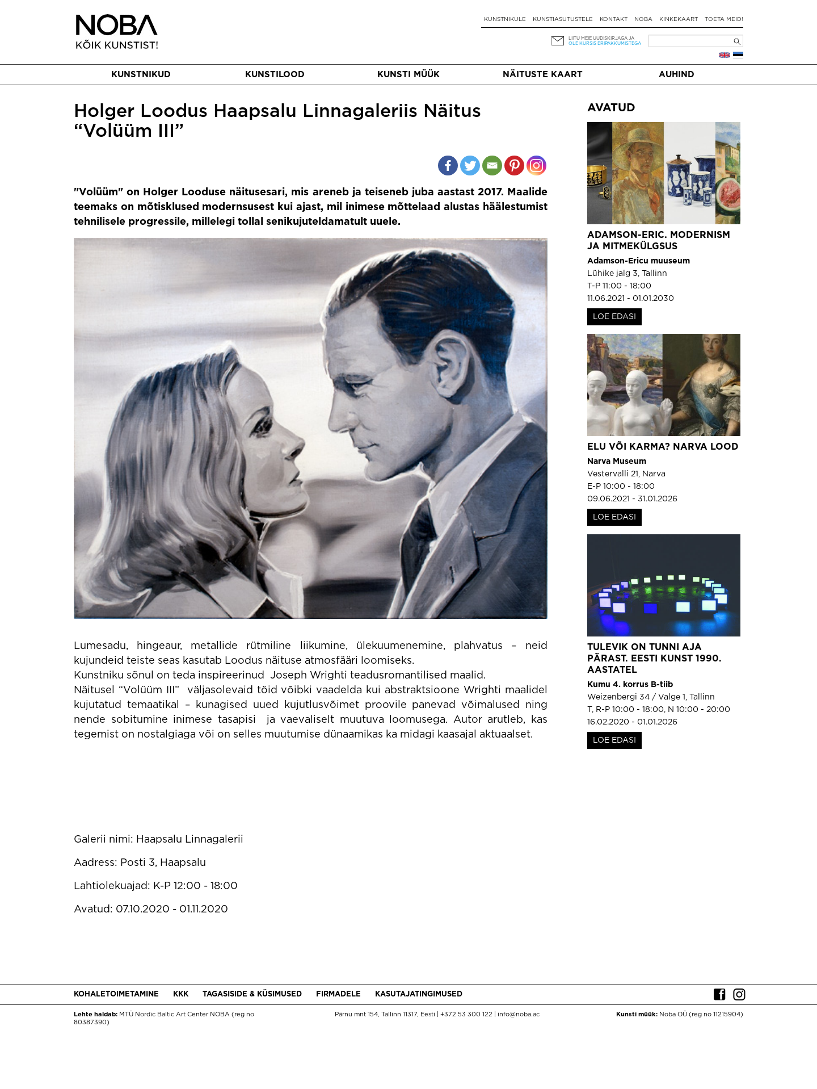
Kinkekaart (678, 19)
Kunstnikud (141, 74)
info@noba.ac (519, 1014)
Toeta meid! (724, 19)
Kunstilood (275, 74)
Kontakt (614, 19)
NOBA (643, 19)
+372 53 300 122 (466, 1014)
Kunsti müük (408, 74)
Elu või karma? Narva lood (663, 447)
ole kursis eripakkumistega (604, 43)
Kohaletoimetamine (116, 994)
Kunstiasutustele (563, 19)
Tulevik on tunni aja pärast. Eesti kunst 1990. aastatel (654, 659)
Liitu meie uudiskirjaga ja (601, 38)
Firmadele (338, 994)
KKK (180, 994)
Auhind (676, 74)
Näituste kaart (543, 74)
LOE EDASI (614, 316)
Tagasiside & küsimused (252, 994)
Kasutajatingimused (418, 994)
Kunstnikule (505, 19)
